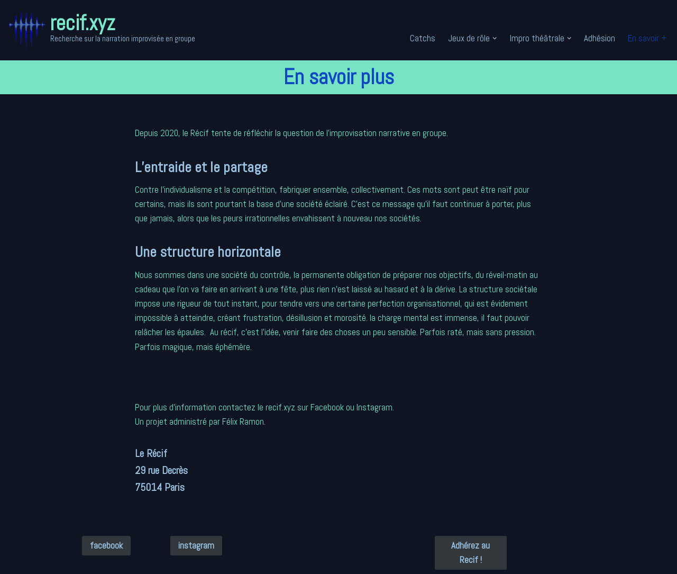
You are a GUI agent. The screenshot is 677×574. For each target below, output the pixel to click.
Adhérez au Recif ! (470, 553)
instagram (196, 545)
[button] (494, 38)
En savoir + (647, 38)
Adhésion (599, 38)
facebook (106, 545)
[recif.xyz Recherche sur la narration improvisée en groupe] (101, 30)
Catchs (422, 38)
